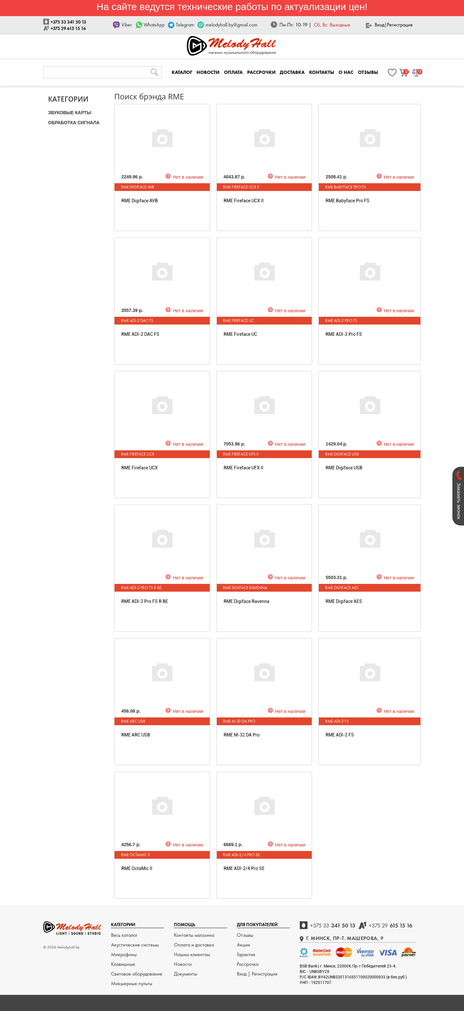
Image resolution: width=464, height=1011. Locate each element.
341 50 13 (332, 925)
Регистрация (400, 24)
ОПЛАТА (233, 72)
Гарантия (246, 954)
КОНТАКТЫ (321, 72)
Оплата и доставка (194, 944)
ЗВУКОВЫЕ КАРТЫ (69, 112)
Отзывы (245, 935)
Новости (183, 964)
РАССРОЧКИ (261, 72)
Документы (185, 973)
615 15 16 (390, 925)
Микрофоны (124, 954)
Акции (243, 944)
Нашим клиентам (192, 954)
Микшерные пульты (131, 983)
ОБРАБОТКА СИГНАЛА (74, 122)
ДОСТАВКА (292, 72)
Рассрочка (247, 964)
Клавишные (123, 964)
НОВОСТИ (208, 72)
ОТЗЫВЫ (368, 72)
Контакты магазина (194, 935)
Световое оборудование (136, 973)
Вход (379, 24)
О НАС (345, 72)
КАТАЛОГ (182, 72)
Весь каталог (124, 935)
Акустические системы (135, 944)
